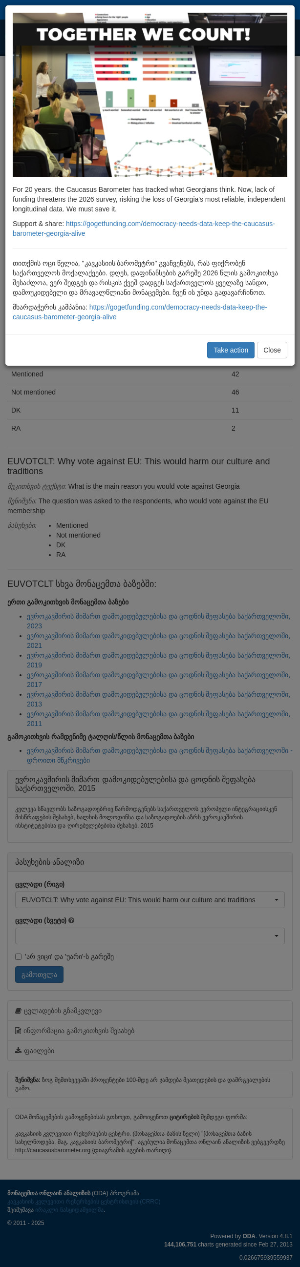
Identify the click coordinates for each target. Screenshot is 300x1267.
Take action (231, 350)
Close (272, 350)
